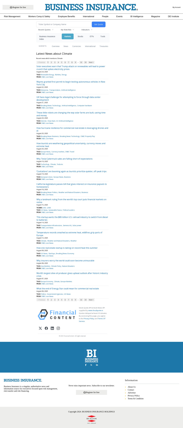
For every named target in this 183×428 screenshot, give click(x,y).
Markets (67, 36)
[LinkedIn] (52, 328)
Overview (55, 46)
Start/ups (52, 253)
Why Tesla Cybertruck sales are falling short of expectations (64, 158)
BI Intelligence (137, 16)
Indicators (85, 29)
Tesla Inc (60, 164)
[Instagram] (58, 328)
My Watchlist (66, 29)
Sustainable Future (55, 210)
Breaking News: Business (50, 136)
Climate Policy (56, 266)
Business (67, 177)
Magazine (155, 16)
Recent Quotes (44, 29)
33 (85, 62)
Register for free (18, 7)
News (66, 46)
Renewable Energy (47, 75)
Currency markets (57, 152)
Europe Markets (66, 281)
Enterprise (44, 90)
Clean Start (51, 121)
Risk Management (12, 16)
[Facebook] (46, 328)
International (88, 16)
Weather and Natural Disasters (69, 192)
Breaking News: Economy (65, 253)
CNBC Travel (69, 152)
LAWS (49, 208)
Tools (102, 36)
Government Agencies (55, 294)
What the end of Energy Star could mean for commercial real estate (67, 288)
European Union (46, 177)
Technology (45, 164)
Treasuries (104, 46)
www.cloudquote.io (95, 310)
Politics (43, 294)
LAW (44, 208)
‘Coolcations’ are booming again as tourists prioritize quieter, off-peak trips (71, 171)
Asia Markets (45, 266)
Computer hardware (84, 105)
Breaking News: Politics (49, 192)
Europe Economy (47, 281)
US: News (44, 210)
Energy (64, 75)
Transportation (54, 90)
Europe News (45, 152)
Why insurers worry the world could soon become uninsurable (65, 260)
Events (119, 16)
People (105, 16)
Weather (74, 241)
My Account (176, 7)
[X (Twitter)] (40, 328)
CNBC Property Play (88, 136)
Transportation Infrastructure (51, 225)
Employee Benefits (66, 16)
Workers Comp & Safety (39, 16)
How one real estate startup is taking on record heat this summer (67, 247)
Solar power (77, 225)
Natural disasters (68, 266)
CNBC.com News (47, 77)
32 (81, 62)
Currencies (76, 46)
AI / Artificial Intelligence (64, 121)
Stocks (80, 36)
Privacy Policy (89, 318)
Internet (43, 121)
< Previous (41, 62)
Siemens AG (67, 225)
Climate (53, 164)
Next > (91, 62)
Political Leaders (69, 210)
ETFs (92, 36)
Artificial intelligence (68, 90)
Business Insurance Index (47, 37)
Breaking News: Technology (51, 105)
